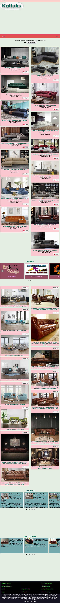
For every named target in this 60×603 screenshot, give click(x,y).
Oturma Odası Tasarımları (47, 589)
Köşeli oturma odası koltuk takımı (14, 355)
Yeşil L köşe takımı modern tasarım (15, 94)
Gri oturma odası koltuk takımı (14, 380)
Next (58, 271)
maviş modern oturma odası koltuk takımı (14, 330)
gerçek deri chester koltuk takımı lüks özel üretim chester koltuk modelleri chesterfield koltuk (45, 309)
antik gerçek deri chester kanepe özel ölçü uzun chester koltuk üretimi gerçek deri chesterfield (45, 367)
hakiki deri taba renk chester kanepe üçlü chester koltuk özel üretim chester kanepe (45, 442)
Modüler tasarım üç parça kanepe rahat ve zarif (45, 176)
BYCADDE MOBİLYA (36, 276)
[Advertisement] (30, 22)
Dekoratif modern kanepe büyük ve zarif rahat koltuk (45, 131)
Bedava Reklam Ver (6, 583)
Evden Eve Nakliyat (46, 592)
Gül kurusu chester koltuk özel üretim (45, 105)
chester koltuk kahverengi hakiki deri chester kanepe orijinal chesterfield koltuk (14, 483)
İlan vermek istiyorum (47, 583)
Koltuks (11, 6)
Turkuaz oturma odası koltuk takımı (15, 404)
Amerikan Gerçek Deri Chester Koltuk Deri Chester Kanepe (40, 541)
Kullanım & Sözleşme (7, 586)
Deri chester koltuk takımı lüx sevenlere (45, 224)
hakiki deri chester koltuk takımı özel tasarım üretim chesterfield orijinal (45, 467)
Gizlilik (3, 589)
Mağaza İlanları (30, 536)
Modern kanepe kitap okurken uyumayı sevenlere (45, 200)
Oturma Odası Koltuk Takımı (14, 503)
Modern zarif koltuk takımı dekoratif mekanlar (45, 154)
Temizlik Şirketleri (46, 586)
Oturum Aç (3, 0)
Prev (2, 271)
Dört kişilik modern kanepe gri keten (14, 67)
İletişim (3, 592)
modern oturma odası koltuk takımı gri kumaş (15, 306)
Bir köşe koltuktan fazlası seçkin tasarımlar (45, 250)
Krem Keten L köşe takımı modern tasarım (15, 169)
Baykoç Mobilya (12, 276)
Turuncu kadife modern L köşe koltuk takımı (14, 226)
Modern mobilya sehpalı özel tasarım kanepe (14, 120)
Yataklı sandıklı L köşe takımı (45, 75)
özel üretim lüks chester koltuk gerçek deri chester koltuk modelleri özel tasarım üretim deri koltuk (45, 344)
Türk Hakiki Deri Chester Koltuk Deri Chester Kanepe (16, 540)
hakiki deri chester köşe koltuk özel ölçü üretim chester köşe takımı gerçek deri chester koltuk (45, 407)
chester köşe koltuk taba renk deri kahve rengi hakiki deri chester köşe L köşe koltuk (45, 387)
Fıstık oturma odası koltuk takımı (14, 429)
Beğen (25, 71)
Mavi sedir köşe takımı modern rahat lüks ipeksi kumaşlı (14, 199)
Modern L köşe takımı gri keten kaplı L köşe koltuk (15, 143)
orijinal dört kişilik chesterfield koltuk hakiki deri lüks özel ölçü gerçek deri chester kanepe (14, 463)
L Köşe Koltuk (25, 592)
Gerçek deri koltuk (26, 589)
